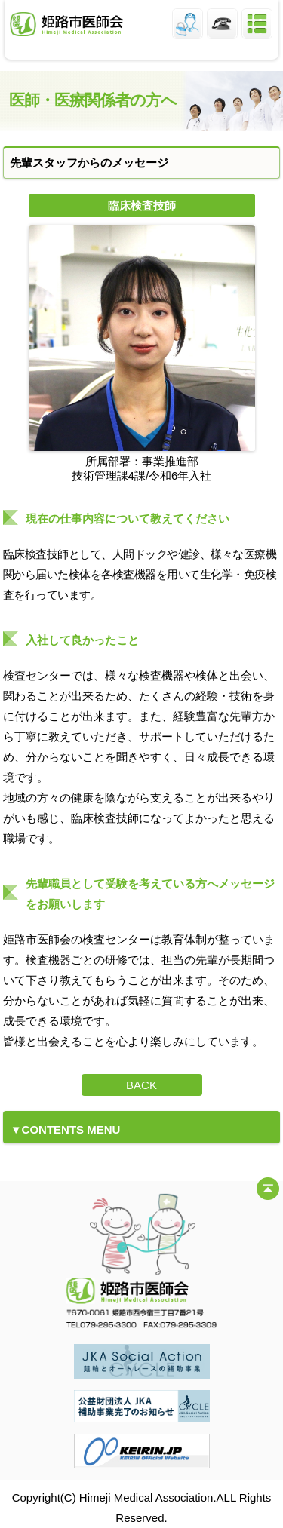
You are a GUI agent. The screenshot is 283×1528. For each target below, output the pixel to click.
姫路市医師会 (66, 24)
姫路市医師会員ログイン (187, 23)
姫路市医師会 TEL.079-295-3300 (222, 23)
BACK (141, 1084)
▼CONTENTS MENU (66, 1129)
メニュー (256, 23)
